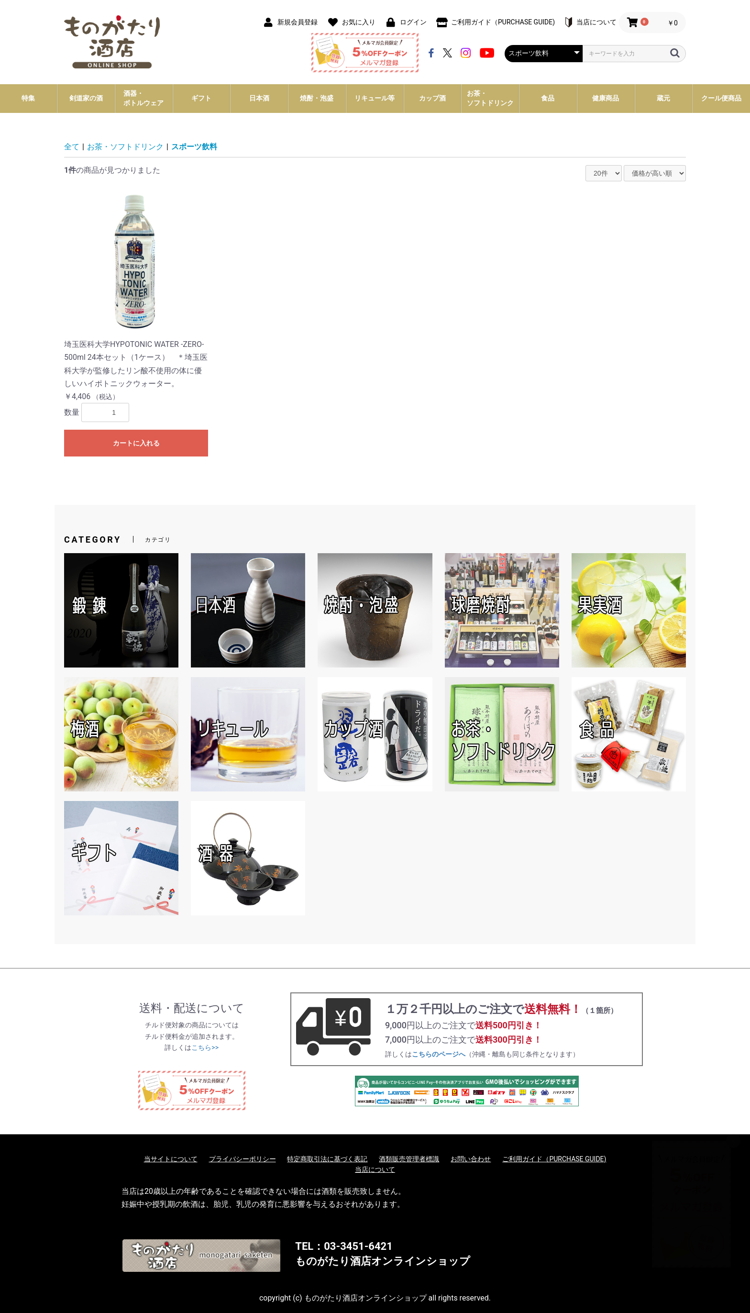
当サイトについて (171, 1159)
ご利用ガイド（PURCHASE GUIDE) (554, 1159)
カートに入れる (136, 443)
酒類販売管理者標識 (409, 1159)
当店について (375, 1169)
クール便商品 (721, 98)
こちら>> (205, 1047)
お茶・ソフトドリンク (125, 146)
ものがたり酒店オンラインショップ (382, 1261)
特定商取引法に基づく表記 (327, 1159)
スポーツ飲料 (194, 146)
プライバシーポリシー (242, 1159)
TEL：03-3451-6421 (343, 1246)
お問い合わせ (471, 1159)
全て (71, 146)
